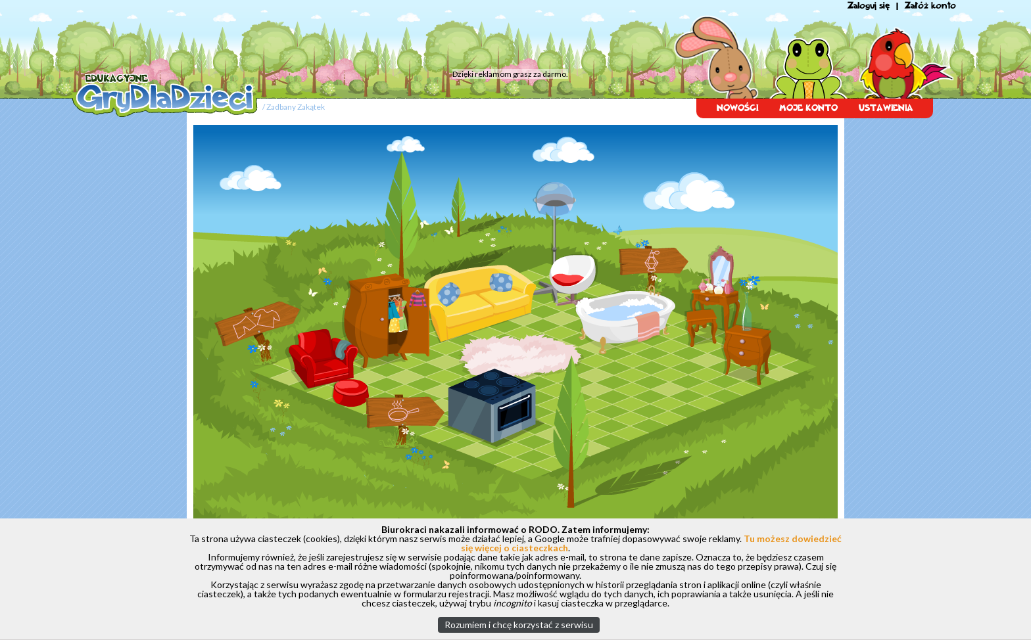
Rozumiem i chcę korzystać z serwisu (518, 624)
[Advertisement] (321, 36)
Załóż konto (930, 5)
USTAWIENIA (886, 108)
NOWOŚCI (737, 108)
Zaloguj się (869, 5)
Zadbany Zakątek (295, 107)
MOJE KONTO (808, 108)
